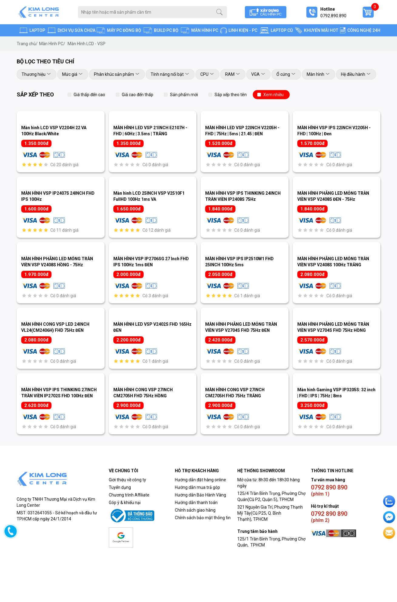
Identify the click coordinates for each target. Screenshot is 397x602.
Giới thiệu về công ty (127, 479)
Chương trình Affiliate (129, 495)
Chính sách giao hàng (195, 510)
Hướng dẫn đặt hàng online (200, 479)
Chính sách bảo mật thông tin (203, 517)
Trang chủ (27, 43)
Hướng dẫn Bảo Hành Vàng (200, 495)
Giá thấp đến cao (89, 94)
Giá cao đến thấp (137, 94)
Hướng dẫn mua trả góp (197, 487)
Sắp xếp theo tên (231, 94)
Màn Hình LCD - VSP (86, 43)
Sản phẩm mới (184, 94)
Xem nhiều (273, 94)
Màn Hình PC (52, 43)
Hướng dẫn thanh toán (196, 502)
